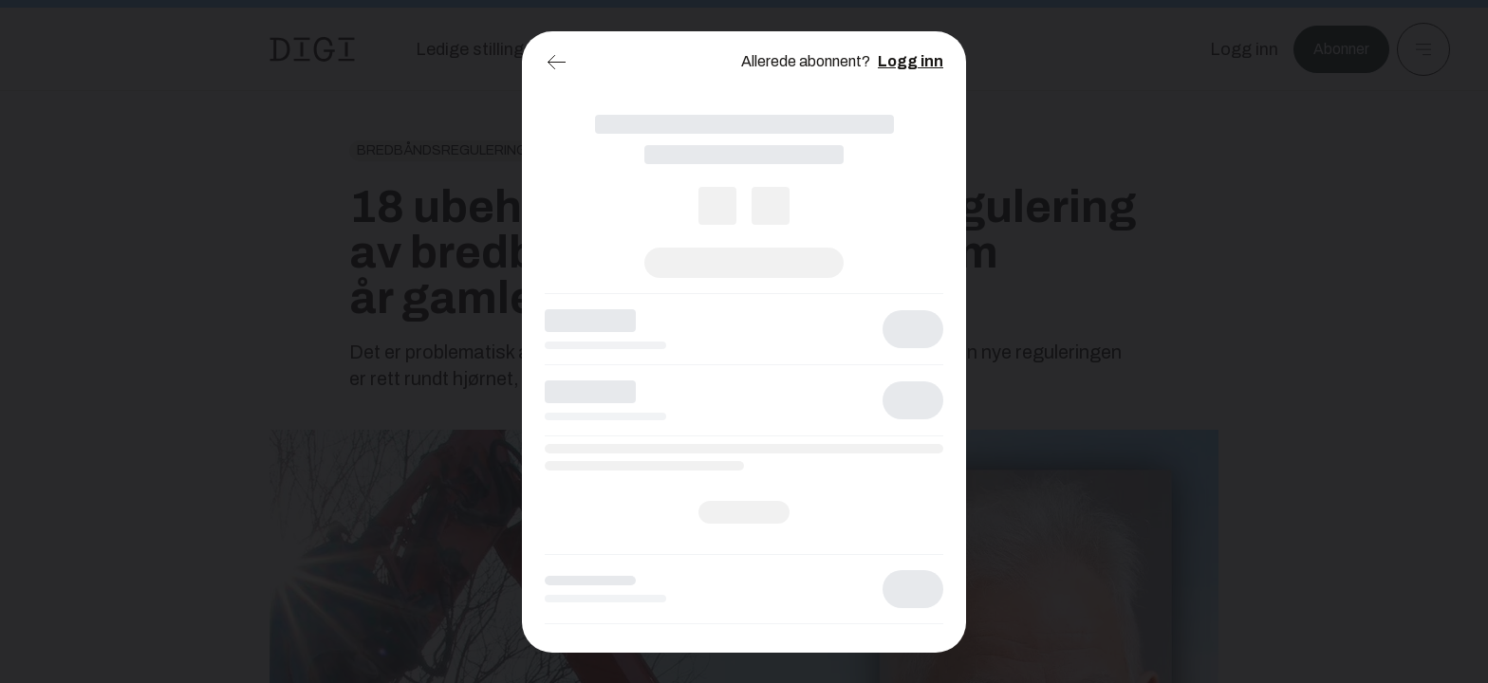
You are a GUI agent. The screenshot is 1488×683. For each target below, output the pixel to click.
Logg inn (910, 61)
